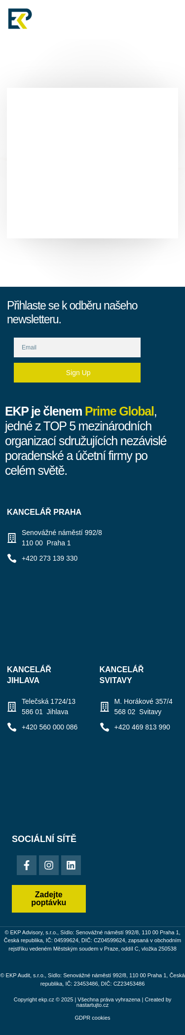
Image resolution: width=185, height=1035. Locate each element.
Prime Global (119, 411)
